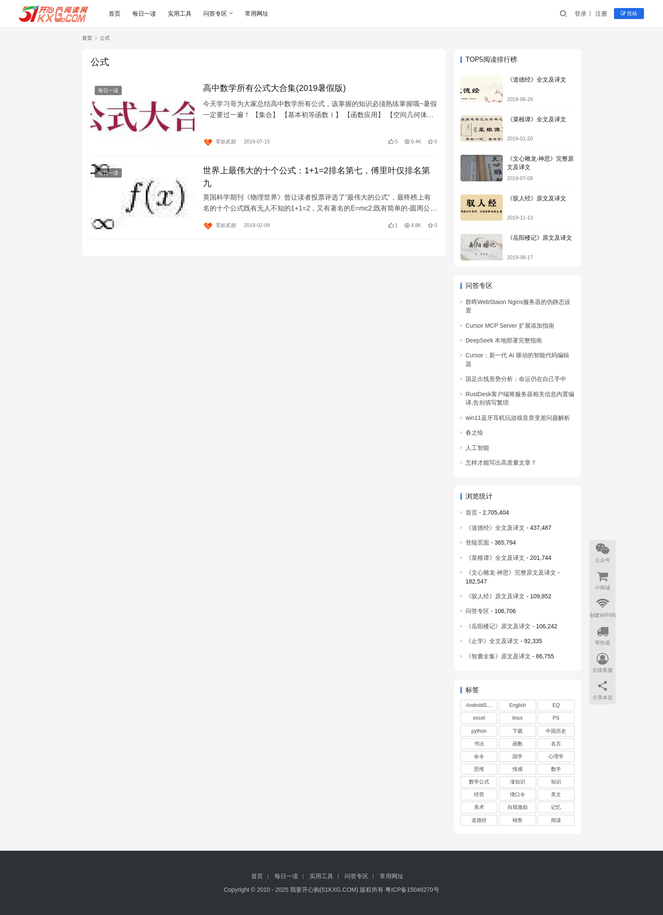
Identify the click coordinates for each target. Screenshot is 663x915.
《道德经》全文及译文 (536, 79)
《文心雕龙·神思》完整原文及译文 (511, 572)
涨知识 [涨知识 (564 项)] (517, 782)
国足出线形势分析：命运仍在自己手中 (516, 378)
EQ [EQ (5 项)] (555, 705)
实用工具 (180, 13)
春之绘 (474, 432)
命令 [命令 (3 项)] (479, 756)
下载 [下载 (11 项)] (517, 731)
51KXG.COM (339, 889)
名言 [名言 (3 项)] (556, 744)
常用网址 (256, 13)
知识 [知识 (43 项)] (556, 782)
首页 (115, 13)
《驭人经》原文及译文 (536, 198)
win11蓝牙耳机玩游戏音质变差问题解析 (518, 417)
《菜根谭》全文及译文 (536, 119)
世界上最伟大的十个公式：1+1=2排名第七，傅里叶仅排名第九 (316, 177)
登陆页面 (477, 542)
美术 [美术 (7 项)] (479, 807)
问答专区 (215, 13)
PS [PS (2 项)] (556, 718)
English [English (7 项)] (517, 705)
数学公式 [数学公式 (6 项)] (479, 782)
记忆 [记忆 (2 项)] (556, 807)
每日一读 (144, 13)
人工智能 (477, 447)
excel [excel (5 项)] (479, 718)
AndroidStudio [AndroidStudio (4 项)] (481, 705)
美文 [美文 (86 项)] (556, 794)
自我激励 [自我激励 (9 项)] (517, 807)
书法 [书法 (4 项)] (479, 744)
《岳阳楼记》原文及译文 (539, 237)
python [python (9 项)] (479, 731)
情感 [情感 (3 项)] (517, 769)
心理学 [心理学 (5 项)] (556, 756)
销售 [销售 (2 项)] (517, 820)
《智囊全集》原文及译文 (498, 656)
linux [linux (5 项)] (517, 718)
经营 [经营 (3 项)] (479, 794)
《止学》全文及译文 (492, 641)
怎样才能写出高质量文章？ (501, 462)
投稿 (629, 13)
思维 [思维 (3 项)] (479, 769)
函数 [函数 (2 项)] (517, 744)
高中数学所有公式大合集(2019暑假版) (274, 88)
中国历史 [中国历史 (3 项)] (556, 731)
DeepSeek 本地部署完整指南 (504, 340)
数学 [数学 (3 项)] (556, 769)
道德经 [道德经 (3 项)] (479, 820)
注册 (601, 13)
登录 (580, 13)
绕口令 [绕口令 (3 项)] (517, 794)
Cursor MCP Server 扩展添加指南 (510, 325)
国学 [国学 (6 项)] (517, 756)
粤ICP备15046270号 (412, 889)
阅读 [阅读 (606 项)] (556, 820)
